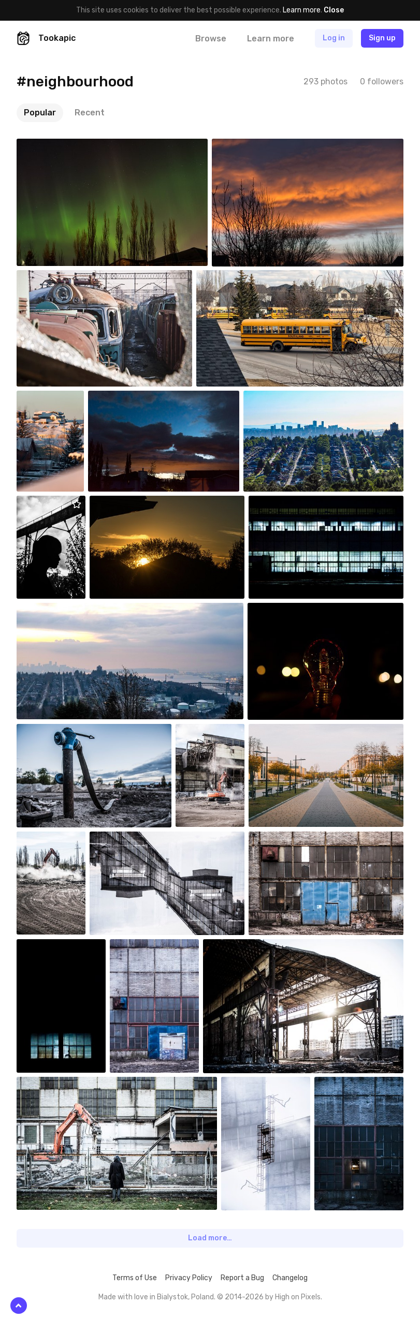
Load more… (210, 1238)
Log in (334, 38)
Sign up (382, 38)
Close (334, 10)
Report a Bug (242, 1277)
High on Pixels (298, 1297)
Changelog (290, 1277)
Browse (210, 38)
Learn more (302, 10)
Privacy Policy (188, 1277)
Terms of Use (134, 1277)
